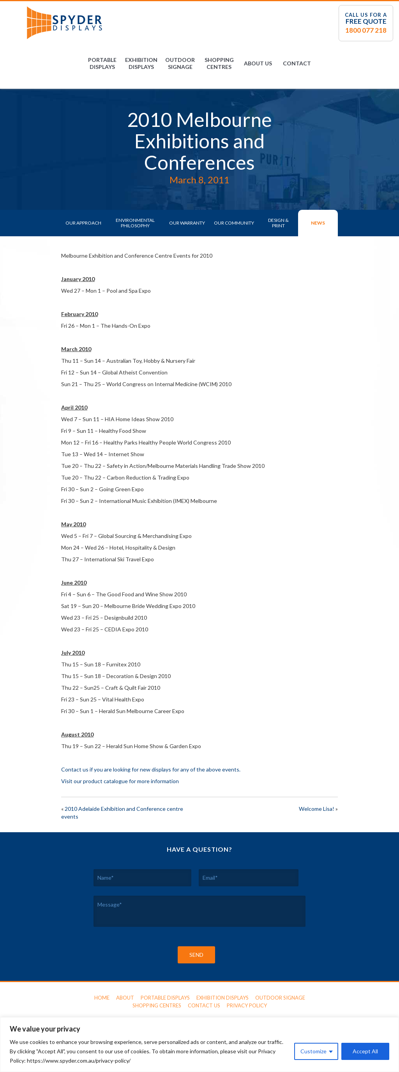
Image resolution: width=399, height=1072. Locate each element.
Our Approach (83, 223)
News (318, 223)
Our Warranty (187, 223)
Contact (297, 63)
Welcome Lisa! (316, 808)
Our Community (234, 223)
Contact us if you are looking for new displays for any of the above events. (150, 769)
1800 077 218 (366, 30)
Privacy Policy (247, 1005)
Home (101, 998)
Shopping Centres (219, 63)
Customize (313, 1051)
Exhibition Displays (141, 63)
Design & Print (278, 222)
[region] (199, 1044)
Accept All (365, 1051)
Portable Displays (102, 63)
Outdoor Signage (180, 63)
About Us (258, 63)
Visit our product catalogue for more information (120, 781)
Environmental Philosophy (135, 222)
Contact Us (204, 1005)
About (125, 998)
